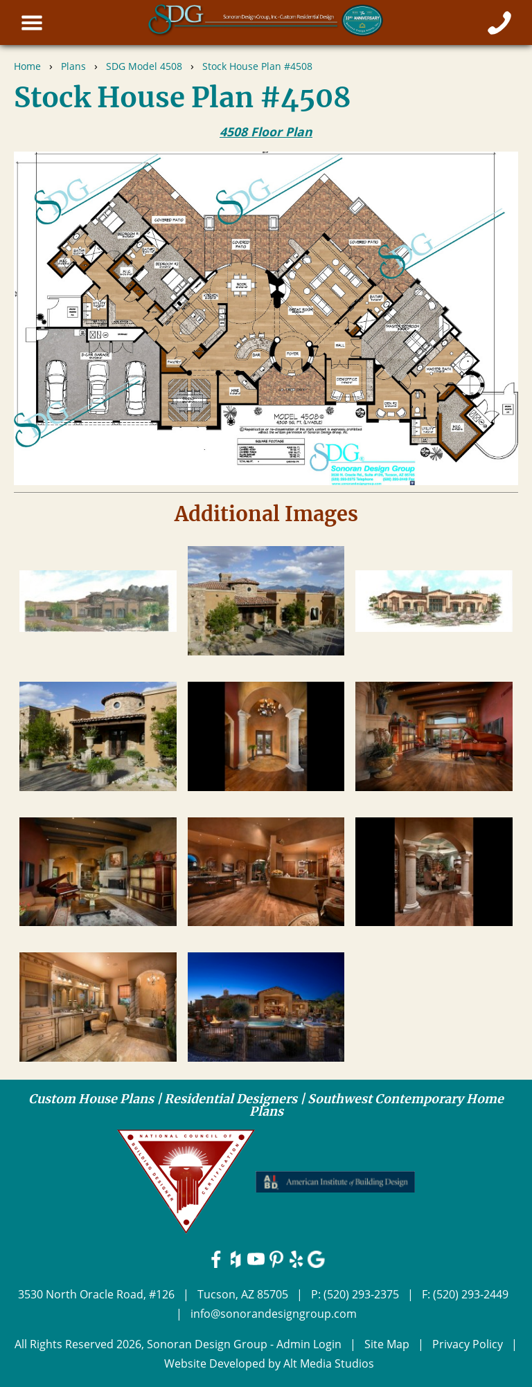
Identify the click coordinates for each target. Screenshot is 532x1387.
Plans (73, 66)
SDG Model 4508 (144, 66)
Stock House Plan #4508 (257, 66)
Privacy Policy (467, 1344)
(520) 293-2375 (361, 1294)
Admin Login (309, 1344)
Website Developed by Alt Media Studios (269, 1363)
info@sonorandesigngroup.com (273, 1313)
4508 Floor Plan (266, 131)
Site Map (386, 1344)
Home (27, 66)
